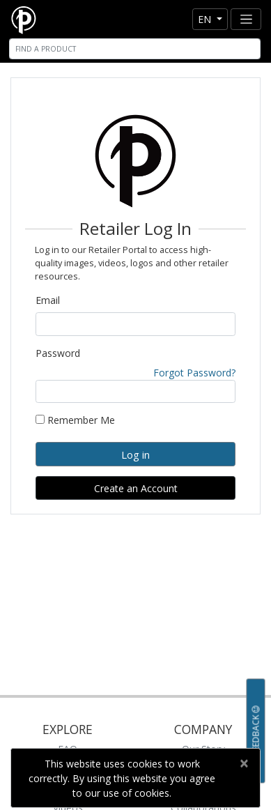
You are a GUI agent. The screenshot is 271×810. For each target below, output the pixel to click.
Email (48, 300)
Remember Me (75, 420)
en (206, 19)
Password (58, 353)
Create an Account (136, 488)
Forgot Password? (194, 372)
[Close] (243, 763)
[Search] (135, 48)
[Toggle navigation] (246, 19)
